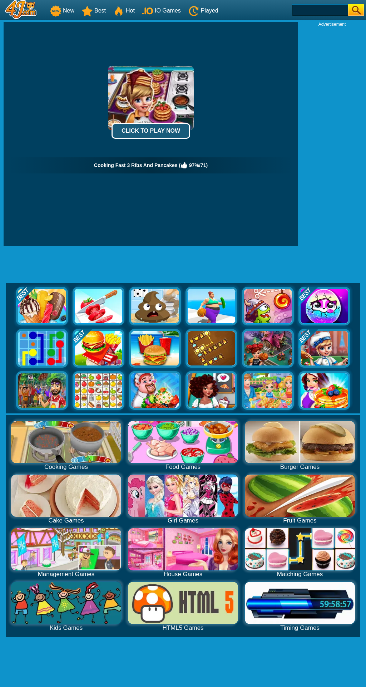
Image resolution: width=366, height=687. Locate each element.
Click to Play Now (151, 131)
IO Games (161, 11)
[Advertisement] (332, 134)
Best (93, 11)
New (62, 11)
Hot (124, 11)
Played (203, 11)
